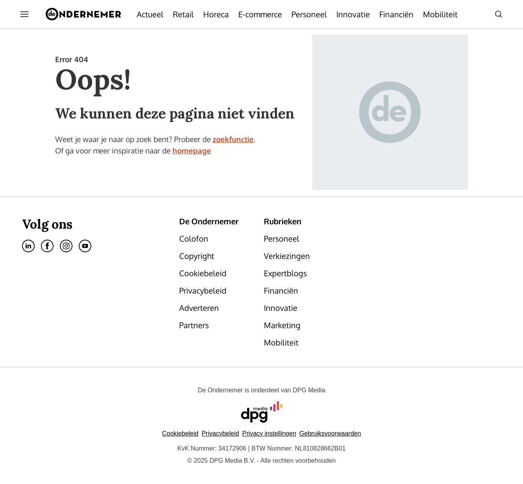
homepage (191, 150)
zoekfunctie (233, 139)
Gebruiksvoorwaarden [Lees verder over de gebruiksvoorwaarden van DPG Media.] (330, 433)
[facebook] (47, 246)
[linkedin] (28, 246)
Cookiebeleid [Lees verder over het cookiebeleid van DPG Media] (180, 433)
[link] (216, 238)
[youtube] (85, 246)
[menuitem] (24, 14)
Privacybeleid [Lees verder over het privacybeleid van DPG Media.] (220, 433)
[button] (269, 433)
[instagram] (66, 246)
